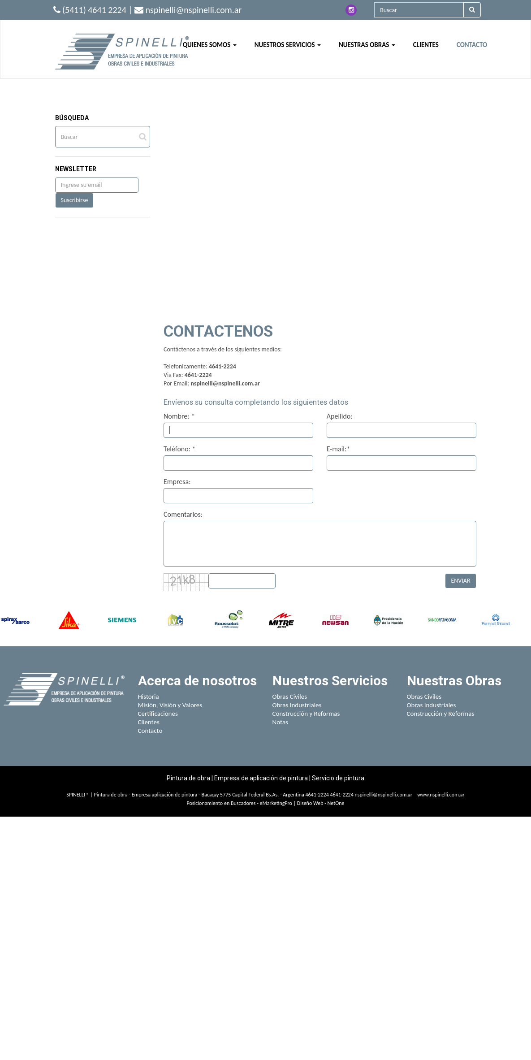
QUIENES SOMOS (210, 45)
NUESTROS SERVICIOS (288, 45)
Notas (280, 722)
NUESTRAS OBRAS (367, 45)
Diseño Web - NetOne (321, 803)
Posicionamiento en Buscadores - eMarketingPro (239, 803)
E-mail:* (338, 449)
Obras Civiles (289, 696)
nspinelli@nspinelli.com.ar (225, 383)
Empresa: (177, 481)
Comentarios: (183, 514)
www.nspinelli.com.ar (441, 795)
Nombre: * (179, 416)
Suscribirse (74, 200)
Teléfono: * (180, 449)
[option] (15, 620)
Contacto (150, 731)
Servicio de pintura (338, 778)
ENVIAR (460, 580)
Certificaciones (158, 714)
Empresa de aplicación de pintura (261, 778)
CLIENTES (426, 45)
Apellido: (340, 416)
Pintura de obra (189, 778)
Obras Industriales (297, 705)
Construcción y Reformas (306, 714)
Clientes (149, 722)
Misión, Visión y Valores (170, 705)
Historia (148, 696)
